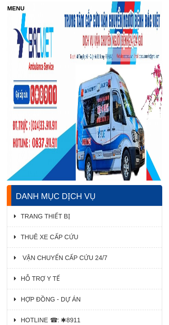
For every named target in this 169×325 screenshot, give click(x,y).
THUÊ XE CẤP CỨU (46, 237)
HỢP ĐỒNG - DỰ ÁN (47, 299)
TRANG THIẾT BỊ (42, 216)
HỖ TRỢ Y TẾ (37, 278)
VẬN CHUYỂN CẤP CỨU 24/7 (60, 257)
